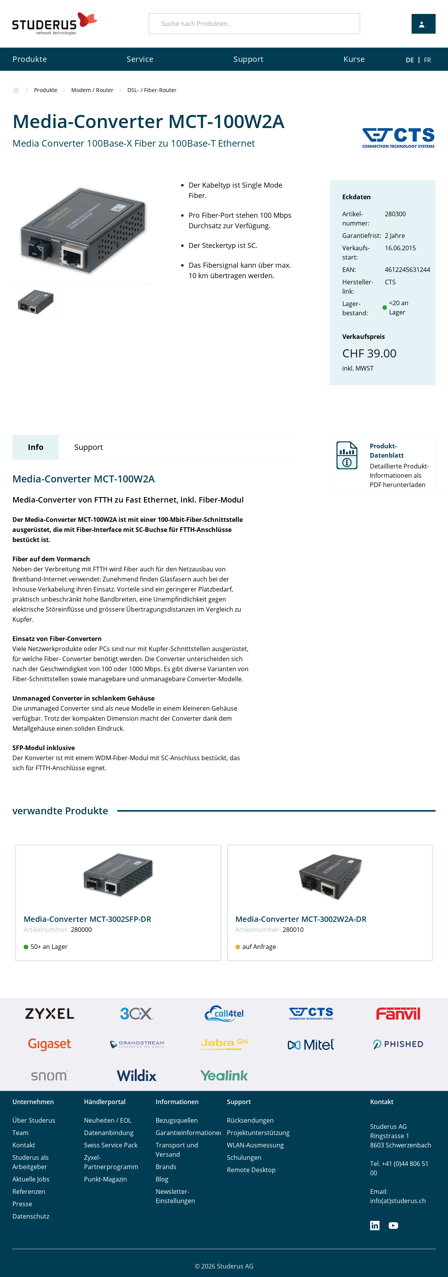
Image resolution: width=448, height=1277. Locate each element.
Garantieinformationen (189, 1132)
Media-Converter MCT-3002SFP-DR (87, 919)
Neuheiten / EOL (107, 1120)
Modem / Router (92, 90)
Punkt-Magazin (105, 1179)
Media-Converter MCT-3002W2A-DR (301, 919)
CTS (390, 282)
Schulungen (244, 1157)
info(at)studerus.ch (398, 1201)
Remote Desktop (251, 1170)
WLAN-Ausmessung (255, 1145)
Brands (166, 1166)
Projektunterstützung (258, 1132)
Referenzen (28, 1191)
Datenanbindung (109, 1132)
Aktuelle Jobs (31, 1179)
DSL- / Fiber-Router (152, 90)
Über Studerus (33, 1120)
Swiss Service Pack (110, 1145)
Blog (162, 1179)
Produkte (45, 90)
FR (427, 60)
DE (410, 60)
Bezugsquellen (177, 1120)
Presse (22, 1204)
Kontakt (23, 1145)
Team (20, 1132)
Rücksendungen (250, 1120)
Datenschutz (30, 1216)
